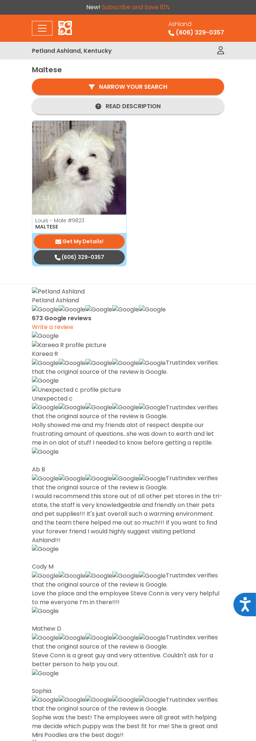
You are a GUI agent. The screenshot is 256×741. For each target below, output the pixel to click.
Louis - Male (59, 220)
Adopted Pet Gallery (167, 597)
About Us (150, 585)
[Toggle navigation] (42, 28)
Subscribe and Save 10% (136, 7)
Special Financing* (164, 574)
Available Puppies (163, 562)
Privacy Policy (128, 704)
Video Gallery (157, 621)
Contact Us (154, 609)
